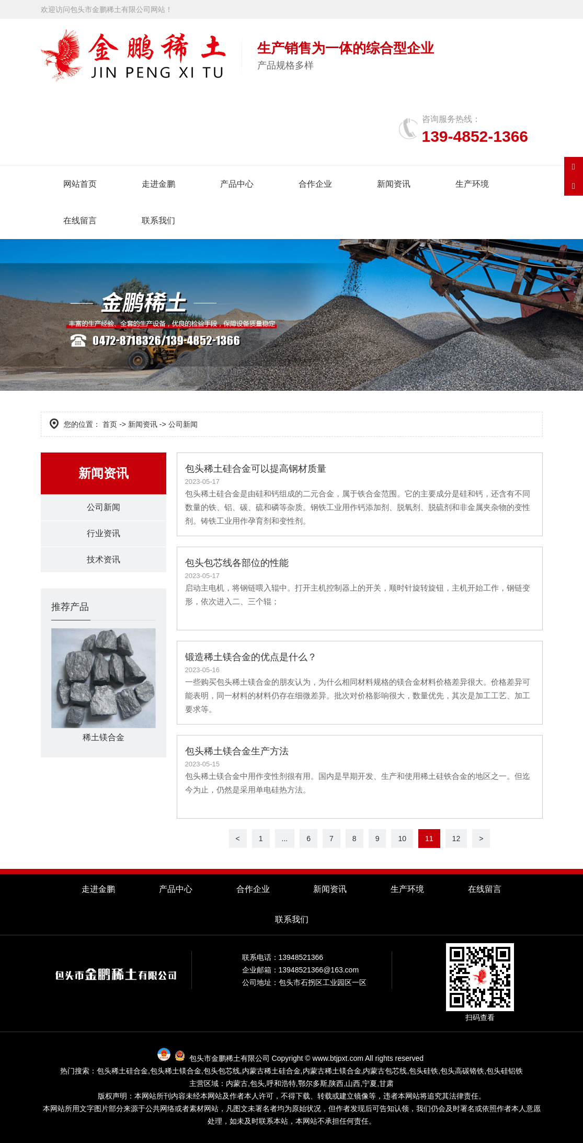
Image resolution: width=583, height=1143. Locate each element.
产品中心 (237, 183)
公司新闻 (103, 507)
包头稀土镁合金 (175, 1071)
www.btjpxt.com (338, 1058)
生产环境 (472, 183)
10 (402, 838)
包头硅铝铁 (504, 1071)
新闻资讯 (393, 183)
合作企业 (315, 183)
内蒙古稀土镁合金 (332, 1071)
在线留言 (80, 220)
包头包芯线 (221, 1071)
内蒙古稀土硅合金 (271, 1071)
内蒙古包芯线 (385, 1071)
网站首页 (80, 183)
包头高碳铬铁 (462, 1071)
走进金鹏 (158, 183)
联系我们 (158, 220)
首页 (109, 424)
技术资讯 (103, 561)
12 (456, 838)
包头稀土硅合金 (122, 1071)
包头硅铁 (423, 1071)
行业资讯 (103, 534)
